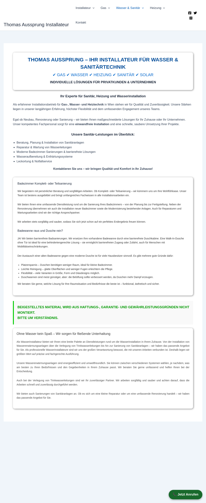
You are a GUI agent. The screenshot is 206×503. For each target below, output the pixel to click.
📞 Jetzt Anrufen (185, 494)
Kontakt (81, 22)
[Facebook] (189, 13)
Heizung (157, 8)
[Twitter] (195, 13)
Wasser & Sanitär (130, 8)
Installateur (85, 8)
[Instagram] (191, 18)
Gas (105, 8)
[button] (92, 8)
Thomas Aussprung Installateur (36, 24)
